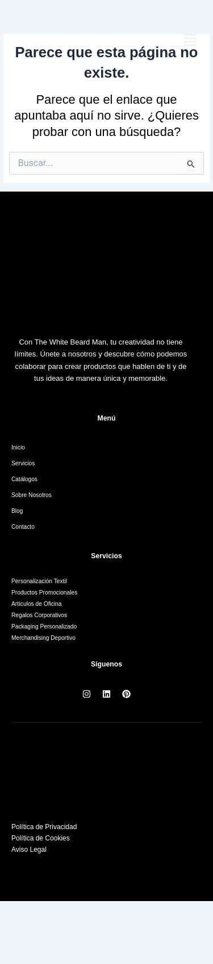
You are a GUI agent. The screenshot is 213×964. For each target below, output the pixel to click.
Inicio (18, 447)
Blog (17, 511)
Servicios (23, 463)
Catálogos (24, 479)
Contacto (23, 527)
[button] (190, 40)
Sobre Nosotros (31, 495)
